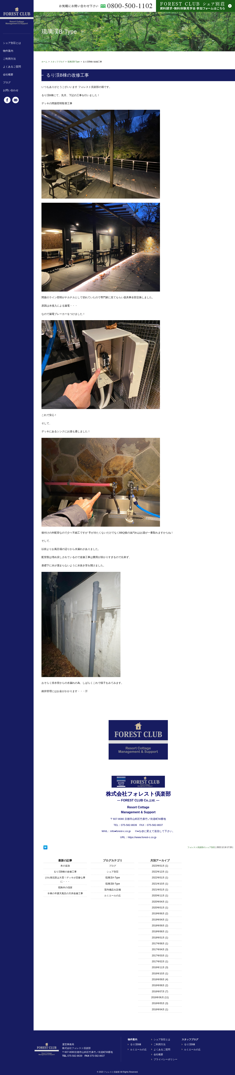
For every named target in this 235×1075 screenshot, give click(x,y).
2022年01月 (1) (160, 877)
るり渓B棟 (135, 1044)
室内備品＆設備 (112, 889)
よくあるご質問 (12, 66)
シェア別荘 (112, 871)
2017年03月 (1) (160, 955)
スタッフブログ (57, 62)
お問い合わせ (10, 90)
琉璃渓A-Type (112, 877)
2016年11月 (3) (160, 967)
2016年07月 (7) (160, 991)
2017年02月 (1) (160, 961)
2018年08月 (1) (160, 931)
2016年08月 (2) (160, 985)
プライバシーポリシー (165, 1059)
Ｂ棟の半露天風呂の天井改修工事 (65, 893)
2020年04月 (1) (160, 901)
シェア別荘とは (12, 42)
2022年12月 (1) (160, 871)
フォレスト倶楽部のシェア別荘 (201, 847)
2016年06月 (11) (160, 997)
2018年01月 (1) (160, 937)
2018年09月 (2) (160, 925)
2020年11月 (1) (160, 895)
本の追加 (65, 865)
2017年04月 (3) (160, 949)
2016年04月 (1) (160, 1009)
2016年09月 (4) (160, 979)
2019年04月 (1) (160, 919)
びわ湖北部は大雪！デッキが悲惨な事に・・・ (65, 879)
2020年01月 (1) (160, 907)
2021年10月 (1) (160, 883)
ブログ (7, 82)
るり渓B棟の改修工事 (65, 871)
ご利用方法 (9, 58)
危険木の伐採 (65, 887)
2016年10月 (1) (160, 973)
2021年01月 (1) (160, 889)
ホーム (44, 62)
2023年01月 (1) (160, 865)
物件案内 (8, 50)
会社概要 (8, 74)
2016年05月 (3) (160, 1003)
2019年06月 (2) (160, 913)
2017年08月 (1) (160, 943)
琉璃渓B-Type (74, 62)
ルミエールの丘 (112, 895)
